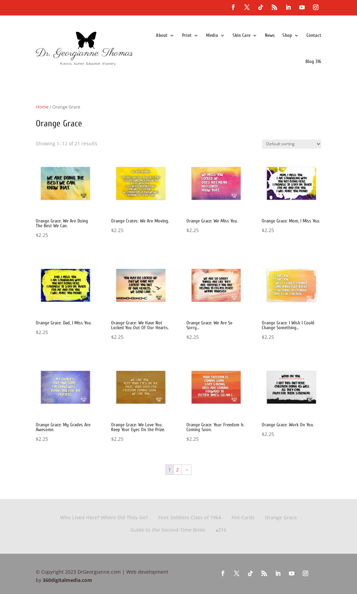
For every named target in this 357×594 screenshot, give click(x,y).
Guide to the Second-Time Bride (167, 530)
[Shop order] (291, 144)
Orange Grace (281, 517)
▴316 (221, 530)
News (270, 35)
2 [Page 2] (177, 469)
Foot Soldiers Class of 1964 (189, 517)
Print (187, 35)
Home (42, 107)
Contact (313, 35)
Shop (287, 35)
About (161, 35)
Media (212, 35)
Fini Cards (243, 517)
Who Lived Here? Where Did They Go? (104, 517)
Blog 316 (313, 61)
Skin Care (241, 35)
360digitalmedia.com (67, 580)
